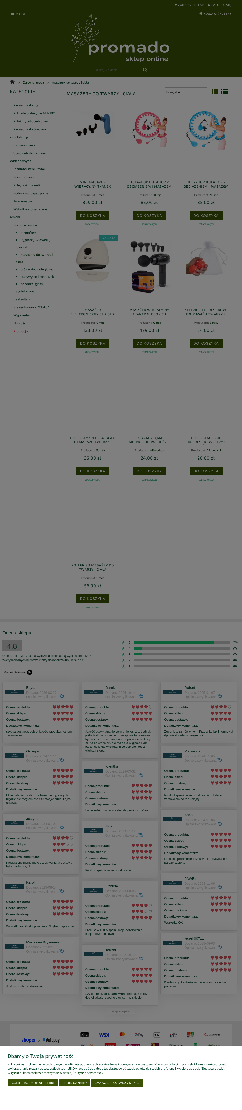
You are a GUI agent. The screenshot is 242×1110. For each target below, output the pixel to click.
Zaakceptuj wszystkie (117, 1083)
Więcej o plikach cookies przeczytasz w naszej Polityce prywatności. (55, 1073)
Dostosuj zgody (74, 1082)
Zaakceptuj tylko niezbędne (33, 1082)
